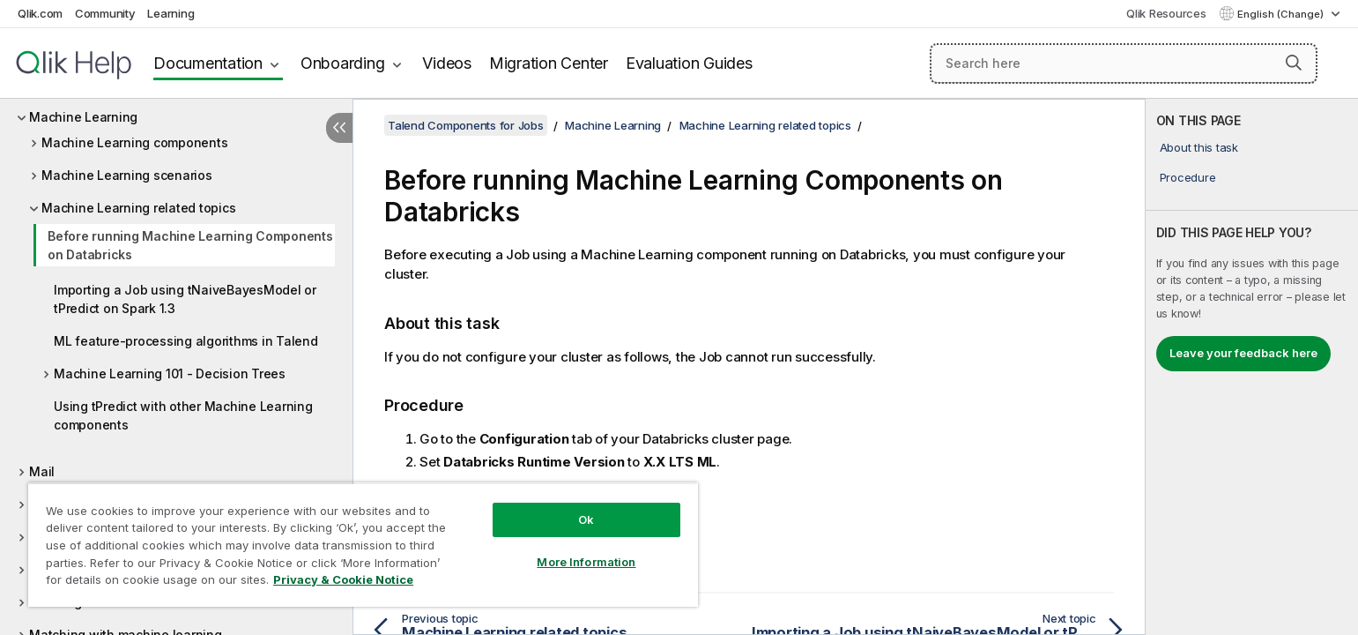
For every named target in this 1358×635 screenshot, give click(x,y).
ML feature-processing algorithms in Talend (186, 340)
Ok (586, 519)
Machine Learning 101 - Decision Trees (170, 373)
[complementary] (1252, 367)
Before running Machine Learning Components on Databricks (190, 245)
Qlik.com (40, 13)
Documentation (208, 63)
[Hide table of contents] (339, 128)
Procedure (1188, 177)
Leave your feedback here (1243, 353)
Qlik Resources (1166, 13)
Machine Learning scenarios (126, 175)
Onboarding (343, 63)
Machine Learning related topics (138, 207)
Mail (42, 471)
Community (105, 13)
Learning (170, 13)
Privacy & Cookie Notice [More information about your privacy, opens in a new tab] (343, 579)
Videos (446, 63)
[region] (363, 544)
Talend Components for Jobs (466, 125)
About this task (1199, 147)
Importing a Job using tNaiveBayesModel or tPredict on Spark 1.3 (185, 299)
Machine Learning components (134, 142)
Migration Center (548, 63)
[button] (1293, 62)
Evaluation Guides (689, 63)
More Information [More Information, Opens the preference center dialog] (586, 562)
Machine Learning (83, 116)
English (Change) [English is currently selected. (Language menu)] (1281, 14)
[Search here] (1123, 63)
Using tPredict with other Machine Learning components (183, 415)
